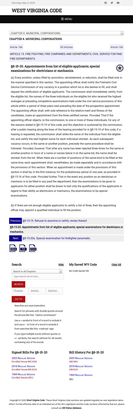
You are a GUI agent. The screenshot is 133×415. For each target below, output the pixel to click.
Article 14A (16, 47)
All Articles (66, 47)
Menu (68, 19)
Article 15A (116, 47)
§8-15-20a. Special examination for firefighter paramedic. (50, 238)
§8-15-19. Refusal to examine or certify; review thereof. (48, 220)
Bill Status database (71, 408)
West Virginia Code (37, 10)
